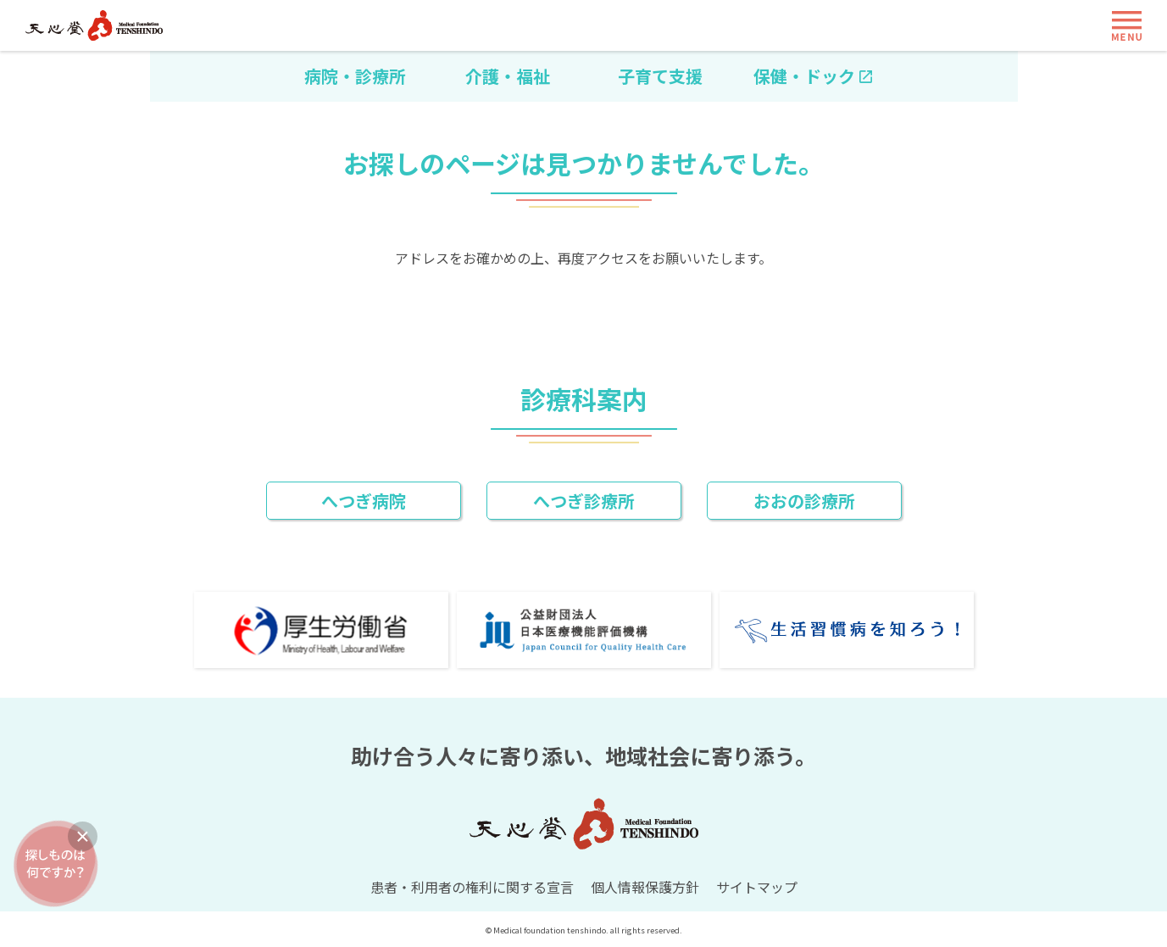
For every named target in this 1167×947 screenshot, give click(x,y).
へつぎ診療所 (584, 500)
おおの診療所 (804, 500)
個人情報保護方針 (645, 887)
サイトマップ (756, 887)
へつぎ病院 (363, 500)
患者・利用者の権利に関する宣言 (472, 887)
